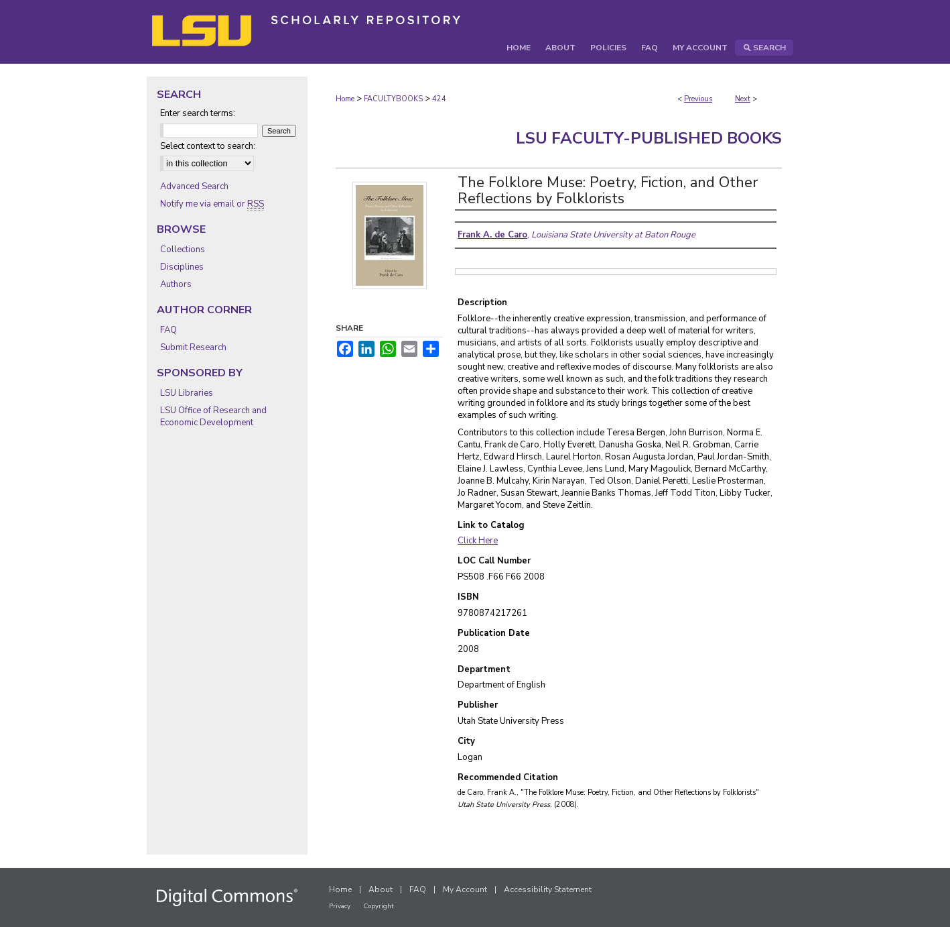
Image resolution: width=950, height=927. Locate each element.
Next (742, 99)
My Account (465, 889)
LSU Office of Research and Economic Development (213, 416)
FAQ (168, 330)
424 (439, 99)
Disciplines (182, 267)
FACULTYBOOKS (393, 99)
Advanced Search (194, 186)
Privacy (339, 906)
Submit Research (193, 347)
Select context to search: (207, 146)
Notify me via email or (212, 204)
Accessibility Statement (548, 889)
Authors (176, 284)
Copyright (378, 906)
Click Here (478, 541)
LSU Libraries (186, 393)
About (380, 889)
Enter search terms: (197, 113)
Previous (698, 99)
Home (345, 99)
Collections (182, 249)
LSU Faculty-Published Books (649, 138)
